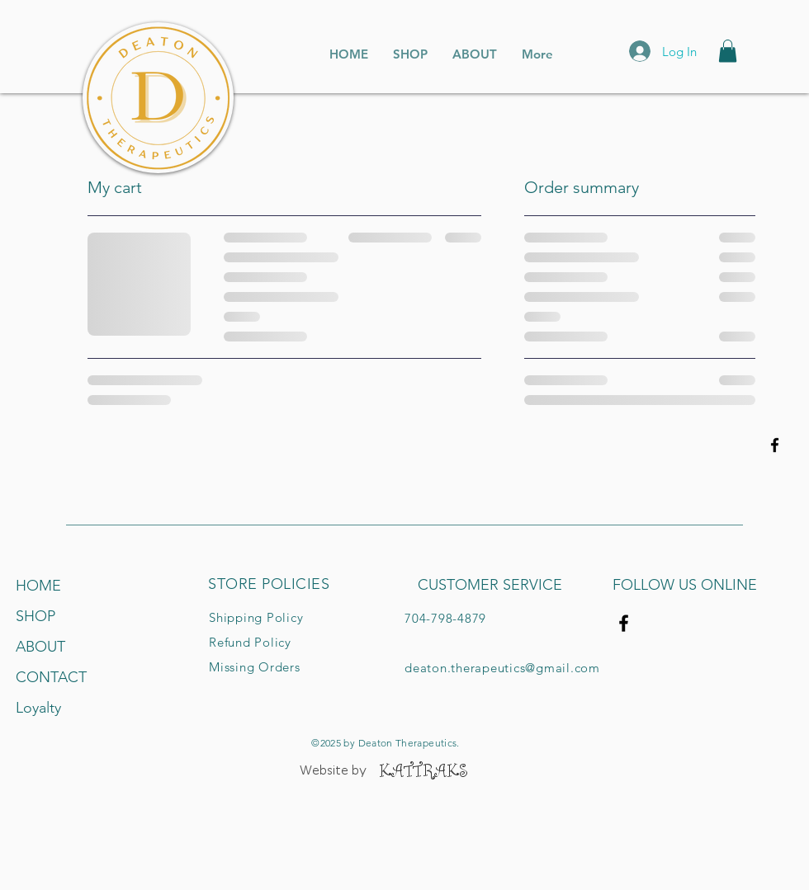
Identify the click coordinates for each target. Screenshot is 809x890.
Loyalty (38, 708)
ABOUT (40, 647)
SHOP (35, 616)
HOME (38, 586)
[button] (727, 51)
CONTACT (51, 677)
